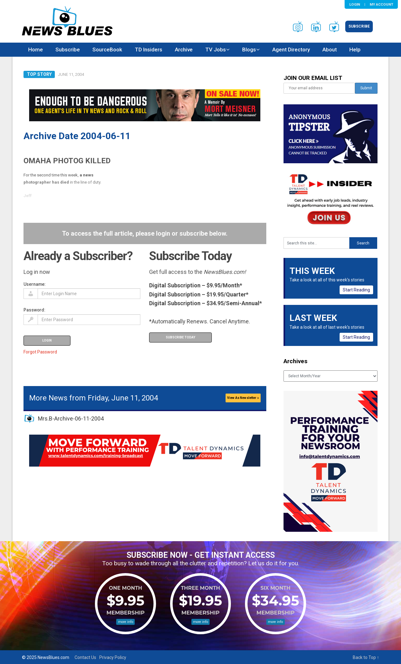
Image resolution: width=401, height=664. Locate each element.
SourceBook (107, 49)
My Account (381, 4)
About (329, 49)
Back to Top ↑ (366, 657)
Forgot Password (40, 351)
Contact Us (85, 657)
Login (354, 4)
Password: (34, 309)
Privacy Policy (112, 657)
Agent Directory (291, 49)
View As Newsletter (243, 398)
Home (35, 49)
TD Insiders (148, 49)
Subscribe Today (180, 337)
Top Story (39, 74)
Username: (34, 284)
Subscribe (359, 26)
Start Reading (356, 289)
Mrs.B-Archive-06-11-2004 (71, 418)
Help (355, 49)
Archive (184, 49)
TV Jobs (215, 49)
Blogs (249, 49)
